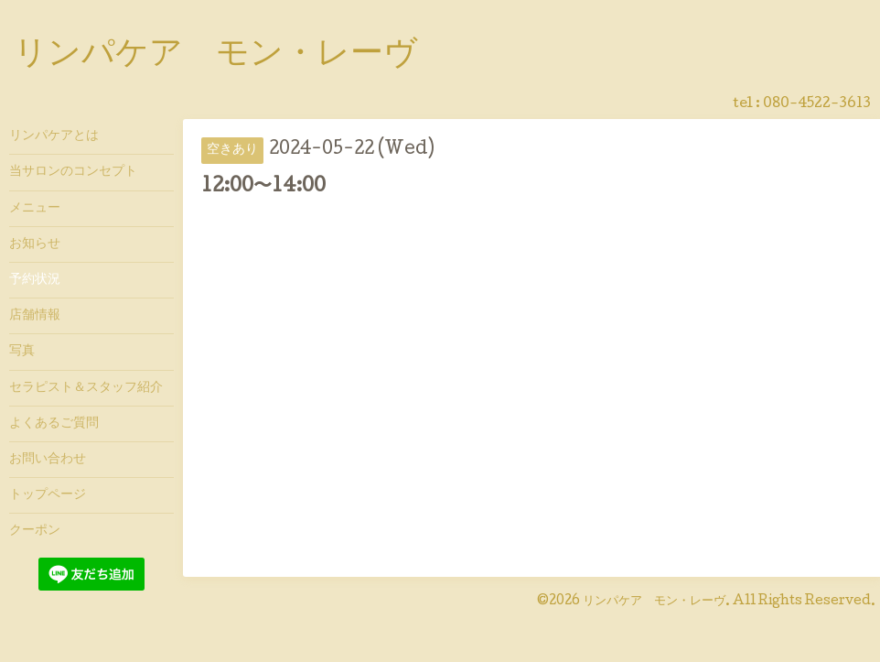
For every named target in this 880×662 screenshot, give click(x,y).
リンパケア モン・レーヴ (215, 56)
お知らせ (34, 244)
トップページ (47, 495)
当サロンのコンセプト (73, 172)
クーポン (34, 531)
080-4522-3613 (817, 104)
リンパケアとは (54, 136)
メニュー (34, 208)
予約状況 (34, 280)
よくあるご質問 (54, 424)
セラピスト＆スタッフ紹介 (86, 388)
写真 (22, 351)
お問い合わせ (47, 459)
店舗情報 (34, 316)
